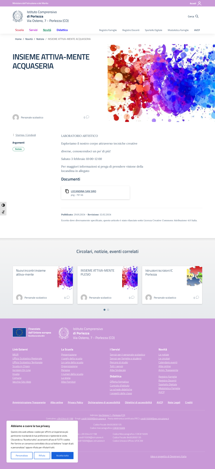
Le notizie (164, 354)
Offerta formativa (119, 382)
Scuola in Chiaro (21, 366)
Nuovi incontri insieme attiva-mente (31, 272)
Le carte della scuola (72, 362)
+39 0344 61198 (65, 418)
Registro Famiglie (108, 30)
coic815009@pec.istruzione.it (155, 418)
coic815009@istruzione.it (93, 418)
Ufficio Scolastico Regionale (27, 358)
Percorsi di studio (119, 362)
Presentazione (69, 354)
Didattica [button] (62, 30)
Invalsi (15, 374)
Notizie (18, 149)
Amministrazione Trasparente (29, 402)
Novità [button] (47, 30)
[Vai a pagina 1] (104, 310)
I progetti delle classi (121, 393)
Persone (65, 370)
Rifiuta (42, 455)
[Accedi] (196, 3)
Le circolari (164, 358)
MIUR (15, 354)
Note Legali (174, 402)
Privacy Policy (75, 402)
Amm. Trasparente (168, 370)
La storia (65, 378)
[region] (42, 442)
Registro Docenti (130, 30)
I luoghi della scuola (71, 358)
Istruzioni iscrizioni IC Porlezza (159, 272)
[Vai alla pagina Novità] (29, 39)
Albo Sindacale (118, 370)
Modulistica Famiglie (178, 30)
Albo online (165, 366)
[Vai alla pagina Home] (18, 39)
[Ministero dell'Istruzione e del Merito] (30, 3)
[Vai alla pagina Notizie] (40, 39)
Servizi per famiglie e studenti (125, 358)
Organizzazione (69, 366)
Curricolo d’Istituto (119, 385)
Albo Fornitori (68, 382)
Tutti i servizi (116, 366)
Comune (16, 378)
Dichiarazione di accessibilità (104, 402)
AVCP (197, 30)
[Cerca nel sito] (193, 16)
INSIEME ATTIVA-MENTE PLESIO (97, 272)
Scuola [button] (19, 30)
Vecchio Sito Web (21, 382)
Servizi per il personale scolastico (127, 354)
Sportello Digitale (153, 30)
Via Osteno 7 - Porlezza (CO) (112, 415)
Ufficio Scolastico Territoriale (27, 362)
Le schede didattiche (121, 389)
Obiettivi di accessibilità (138, 402)
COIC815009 (119, 428)
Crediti (189, 402)
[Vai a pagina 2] (108, 310)
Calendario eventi (168, 362)
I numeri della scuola (72, 374)
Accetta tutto (62, 455)
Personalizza (22, 455)
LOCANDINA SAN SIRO (83, 191)
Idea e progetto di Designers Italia (168, 456)
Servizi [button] (33, 30)
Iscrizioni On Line (21, 370)
